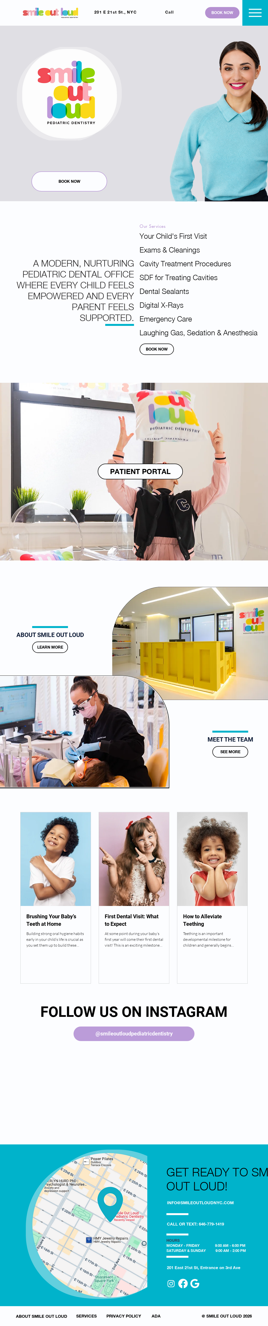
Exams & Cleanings (169, 249)
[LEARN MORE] (50, 647)
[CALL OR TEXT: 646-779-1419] (195, 1224)
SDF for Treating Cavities (169, 277)
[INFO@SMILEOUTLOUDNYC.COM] (200, 1202)
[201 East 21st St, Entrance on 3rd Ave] (203, 1267)
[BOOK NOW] (222, 12)
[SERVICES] (86, 1316)
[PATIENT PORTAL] (140, 471)
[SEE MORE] (230, 752)
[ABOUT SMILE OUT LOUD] (41, 1316)
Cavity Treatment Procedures (169, 263)
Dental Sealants (164, 291)
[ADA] (156, 1316)
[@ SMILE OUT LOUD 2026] (227, 1316)
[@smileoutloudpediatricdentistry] (134, 1034)
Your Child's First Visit (169, 236)
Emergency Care (166, 318)
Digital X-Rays (161, 305)
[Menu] (255, 13)
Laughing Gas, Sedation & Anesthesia (169, 332)
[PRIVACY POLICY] (123, 1316)
